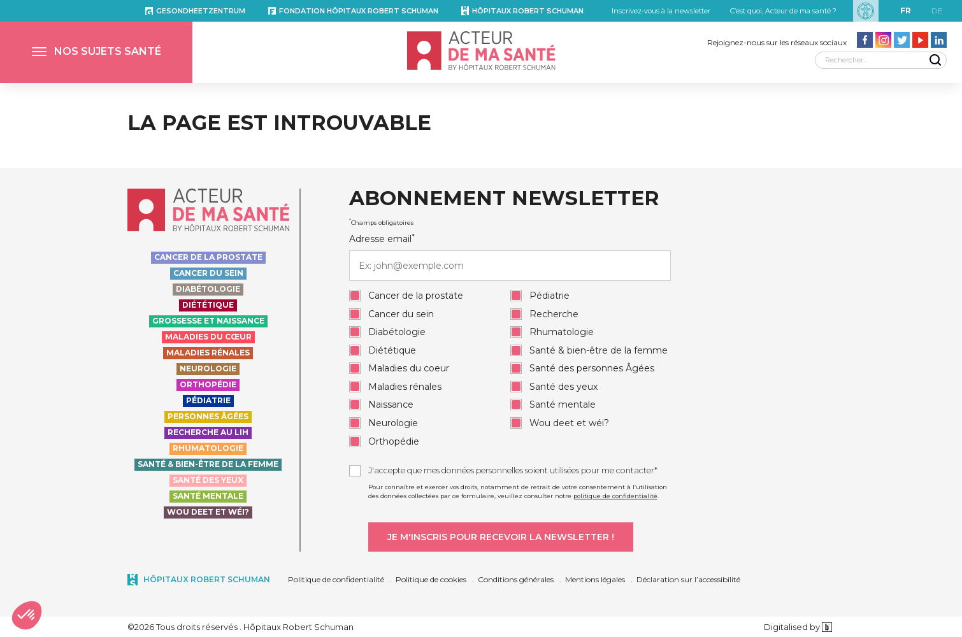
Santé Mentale (208, 496)
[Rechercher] (881, 60)
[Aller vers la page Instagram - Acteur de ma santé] (883, 40)
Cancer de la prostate (208, 257)
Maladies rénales (208, 352)
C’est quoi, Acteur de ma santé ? (783, 10)
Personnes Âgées (208, 416)
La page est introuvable (279, 122)
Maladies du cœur (208, 336)
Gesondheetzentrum (200, 10)
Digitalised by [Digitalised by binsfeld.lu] (798, 627)
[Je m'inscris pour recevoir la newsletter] (500, 537)
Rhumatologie (208, 448)
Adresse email (510, 257)
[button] (96, 52)
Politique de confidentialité (336, 579)
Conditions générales (516, 579)
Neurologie (208, 368)
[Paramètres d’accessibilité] (866, 11)
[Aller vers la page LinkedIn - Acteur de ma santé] (939, 40)
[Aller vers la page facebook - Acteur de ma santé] (865, 40)
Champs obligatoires (381, 222)
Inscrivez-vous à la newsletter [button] (661, 10)
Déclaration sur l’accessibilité (688, 579)
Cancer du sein (208, 273)
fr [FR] (905, 10)
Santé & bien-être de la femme (208, 464)
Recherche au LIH (208, 432)
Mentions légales (595, 579)
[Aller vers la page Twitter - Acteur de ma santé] (902, 40)
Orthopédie (208, 384)
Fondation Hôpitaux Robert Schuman (358, 10)
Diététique (208, 305)
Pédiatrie (208, 400)
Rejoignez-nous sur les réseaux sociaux (777, 42)
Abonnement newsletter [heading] (504, 199)
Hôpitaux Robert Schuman (528, 10)
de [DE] (937, 10)
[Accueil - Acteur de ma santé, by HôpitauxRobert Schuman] (481, 50)
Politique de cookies (431, 579)
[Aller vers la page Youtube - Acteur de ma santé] (920, 40)
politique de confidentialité (615, 495)
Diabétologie (208, 289)
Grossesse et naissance (208, 321)
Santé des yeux (208, 480)
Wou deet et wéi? (208, 512)
